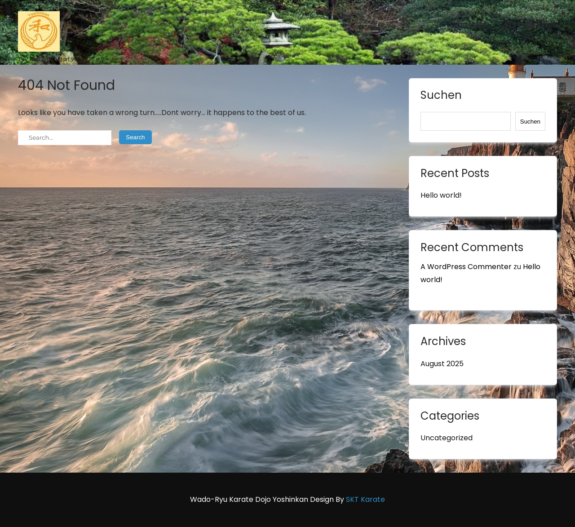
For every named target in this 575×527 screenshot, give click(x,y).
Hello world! (441, 195)
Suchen (441, 96)
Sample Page (531, 24)
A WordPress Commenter (466, 266)
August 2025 (442, 364)
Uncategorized (446, 438)
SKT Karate (365, 499)
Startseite (468, 24)
